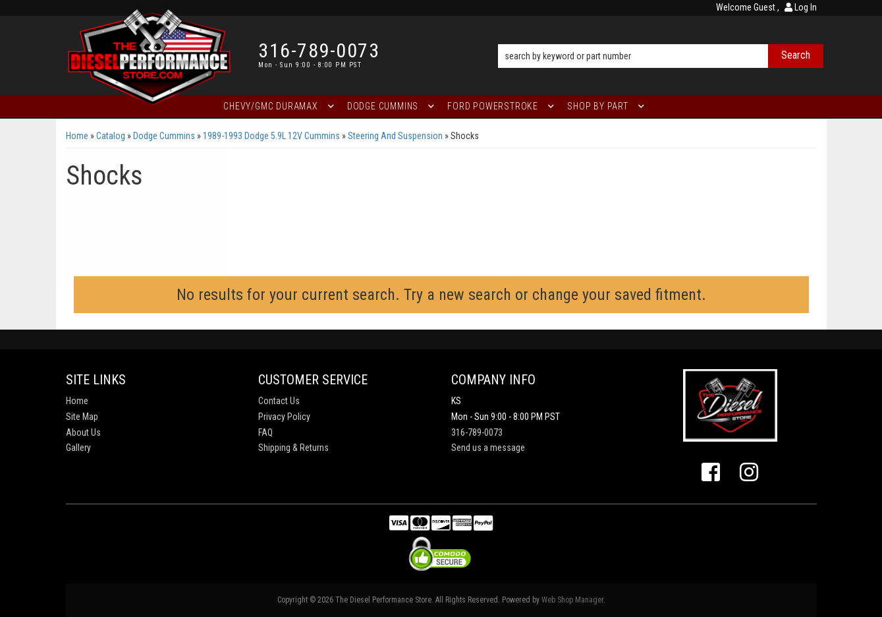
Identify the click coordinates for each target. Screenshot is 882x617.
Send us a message (488, 447)
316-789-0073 (477, 432)
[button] (660, 37)
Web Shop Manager (572, 599)
